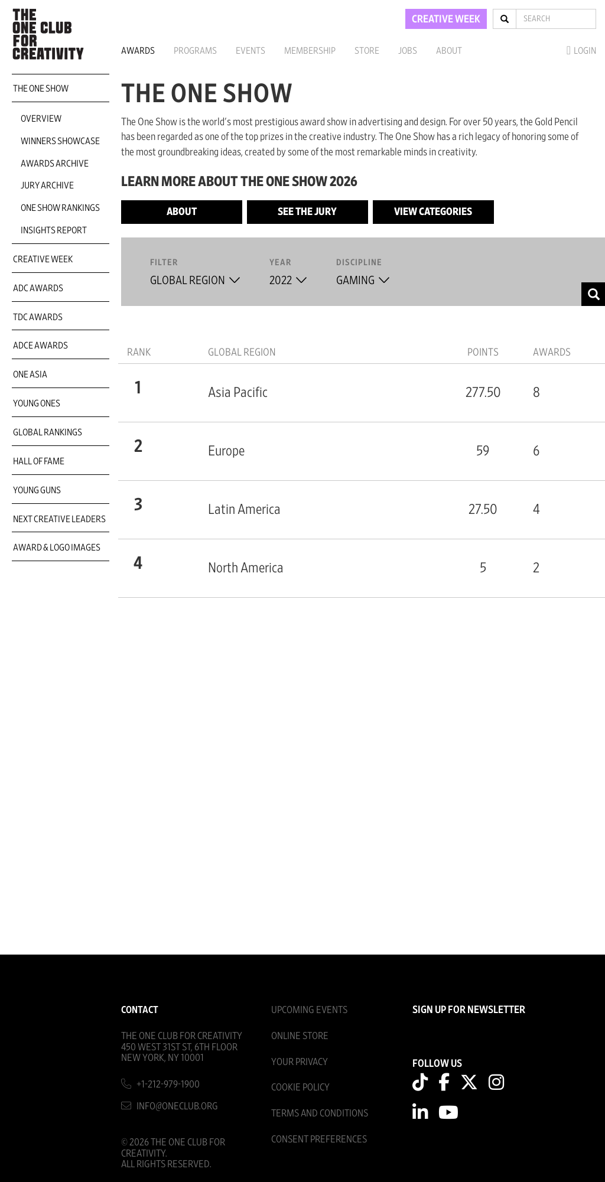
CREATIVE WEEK (446, 19)
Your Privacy (299, 1062)
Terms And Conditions (319, 1113)
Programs (195, 51)
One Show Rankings (60, 208)
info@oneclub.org (177, 1106)
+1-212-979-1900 (168, 1084)
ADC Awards (38, 288)
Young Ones (36, 403)
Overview (41, 118)
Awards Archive (55, 163)
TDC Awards (38, 317)
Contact (139, 1010)
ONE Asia (30, 374)
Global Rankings (47, 432)
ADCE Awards (40, 345)
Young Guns (37, 490)
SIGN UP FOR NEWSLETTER (468, 1010)
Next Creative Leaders (59, 519)
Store (366, 51)
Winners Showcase (60, 141)
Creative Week (43, 259)
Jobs (407, 51)
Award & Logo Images (56, 547)
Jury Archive (47, 185)
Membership (310, 51)
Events (250, 51)
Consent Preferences (319, 1139)
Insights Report (54, 230)
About (449, 51)
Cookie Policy (300, 1087)
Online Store (299, 1036)
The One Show (41, 88)
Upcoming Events (309, 1010)
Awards (138, 51)
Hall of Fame (38, 461)
